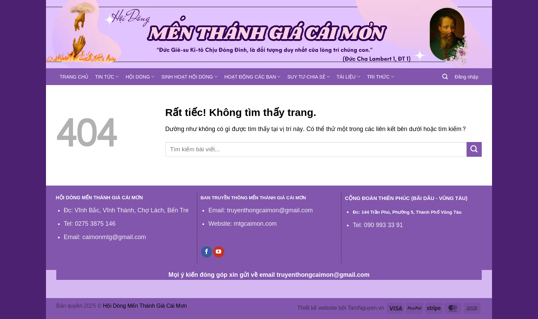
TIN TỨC (107, 76)
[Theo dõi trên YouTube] (218, 252)
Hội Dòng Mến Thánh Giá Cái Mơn (145, 306)
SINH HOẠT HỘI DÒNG (189, 76)
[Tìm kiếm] (445, 77)
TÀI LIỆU (348, 76)
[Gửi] (474, 149)
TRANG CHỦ (74, 77)
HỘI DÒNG (140, 76)
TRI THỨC (380, 76)
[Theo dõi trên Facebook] (206, 252)
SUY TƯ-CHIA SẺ (308, 76)
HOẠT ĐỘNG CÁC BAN (252, 76)
